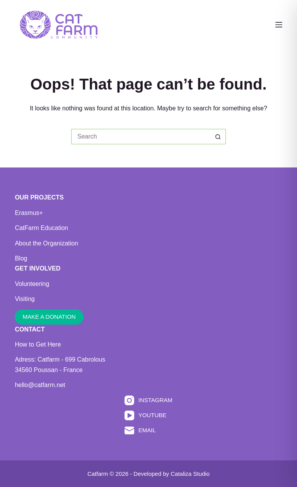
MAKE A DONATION (48, 316)
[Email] (148, 430)
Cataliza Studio (190, 473)
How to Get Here (38, 344)
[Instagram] (148, 400)
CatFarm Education (41, 228)
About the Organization (46, 243)
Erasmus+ (29, 213)
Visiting (24, 299)
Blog (21, 258)
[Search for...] (140, 136)
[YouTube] (148, 415)
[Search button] (218, 136)
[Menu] (278, 24)
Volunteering (32, 284)
